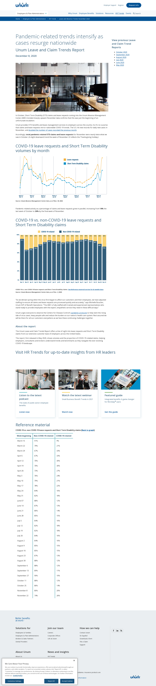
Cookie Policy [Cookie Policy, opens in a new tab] (17, 676)
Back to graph (88, 430)
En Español (83, 636)
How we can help (89, 628)
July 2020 (119, 60)
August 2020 (121, 57)
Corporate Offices (54, 636)
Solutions (99, 13)
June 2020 (120, 62)
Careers (50, 633)
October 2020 (121, 52)
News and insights (58, 651)
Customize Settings (14, 681)
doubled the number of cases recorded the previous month (53, 130)
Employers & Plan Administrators (34, 19)
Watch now (67, 412)
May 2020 (120, 65)
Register (121, 5)
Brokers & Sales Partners (24, 639)
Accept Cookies (67, 681)
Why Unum (72, 13)
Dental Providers (21, 642)
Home (18, 19)
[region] (40, 671)
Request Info (134, 5)
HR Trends (119, 13)
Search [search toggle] (138, 13)
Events (128, 13)
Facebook (113, 630)
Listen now (24, 412)
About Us (19, 656)
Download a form (86, 639)
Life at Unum (52, 639)
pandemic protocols (79, 313)
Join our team (55, 628)
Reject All (51, 681)
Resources (109, 13)
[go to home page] (22, 7)
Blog (121, 630)
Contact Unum (85, 633)
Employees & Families (23, 633)
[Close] (74, 660)
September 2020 (122, 55)
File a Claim (84, 642)
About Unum (23, 651)
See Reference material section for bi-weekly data (85, 289)
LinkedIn (117, 630)
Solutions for (23, 628)
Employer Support (110, 5)
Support (82, 645)
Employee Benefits (86, 13)
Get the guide (111, 412)
